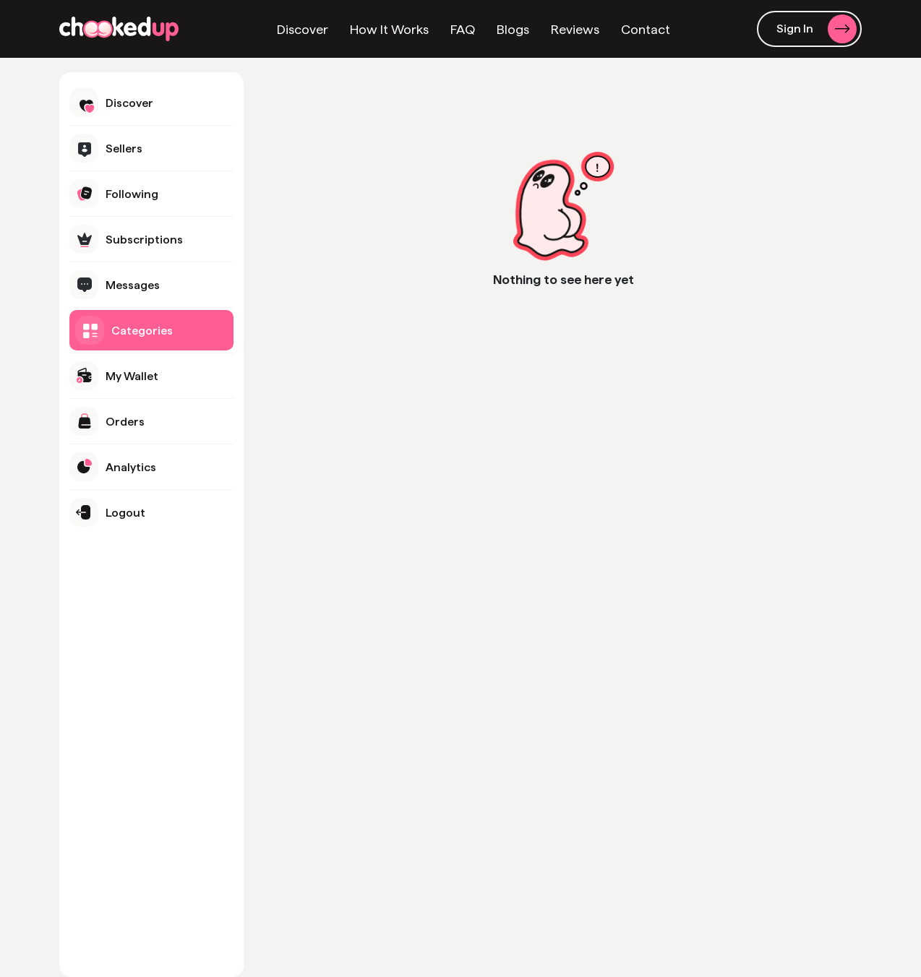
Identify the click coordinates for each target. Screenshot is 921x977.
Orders (107, 421)
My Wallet (113, 375)
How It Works (389, 29)
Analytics (112, 466)
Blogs (513, 29)
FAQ (462, 29)
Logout (107, 512)
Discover (302, 29)
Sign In (816, 28)
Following (113, 193)
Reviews (575, 29)
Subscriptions (126, 239)
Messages (114, 284)
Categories (124, 330)
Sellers (105, 148)
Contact (645, 29)
